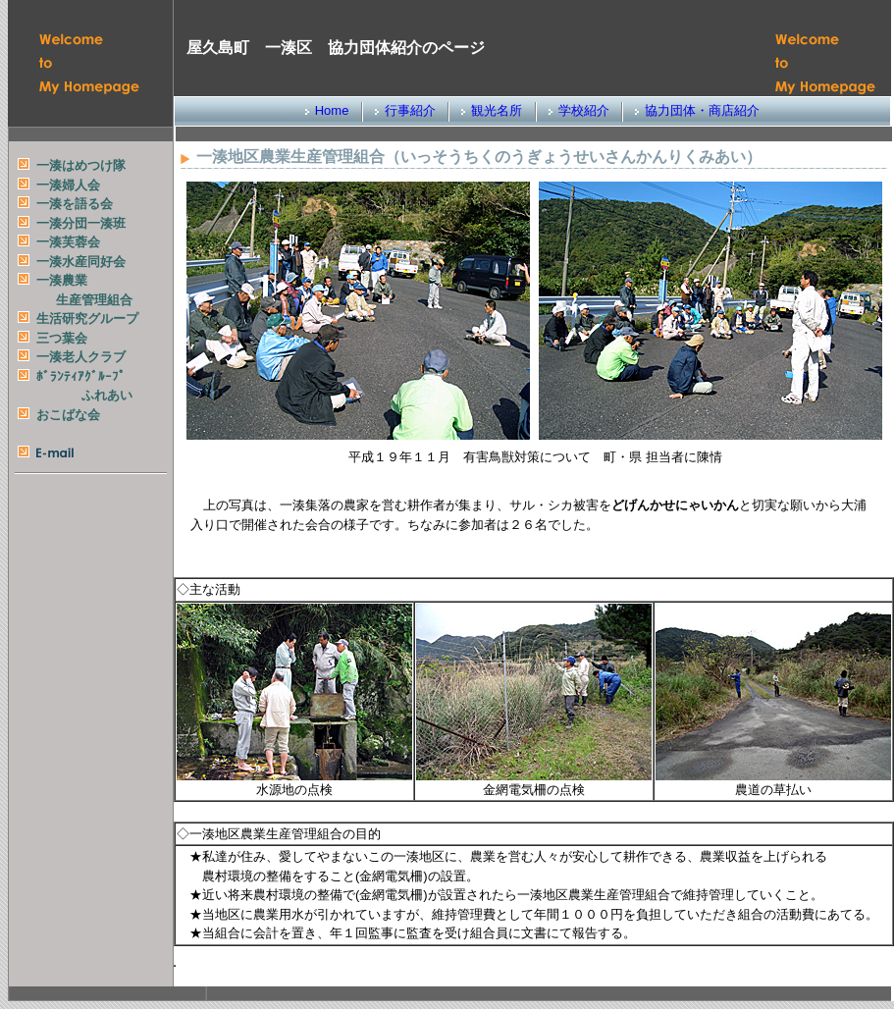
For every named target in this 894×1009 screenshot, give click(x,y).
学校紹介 (583, 110)
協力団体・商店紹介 (702, 110)
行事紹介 (410, 110)
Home (332, 110)
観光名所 (496, 110)
